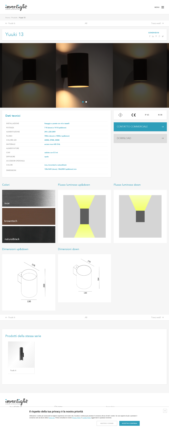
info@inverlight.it (20, 420)
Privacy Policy (110, 406)
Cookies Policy (110, 410)
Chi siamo (58, 407)
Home (7, 18)
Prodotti (14, 18)
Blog (56, 413)
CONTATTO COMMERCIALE (133, 127)
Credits (165, 425)
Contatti (57, 417)
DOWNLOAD (124, 139)
